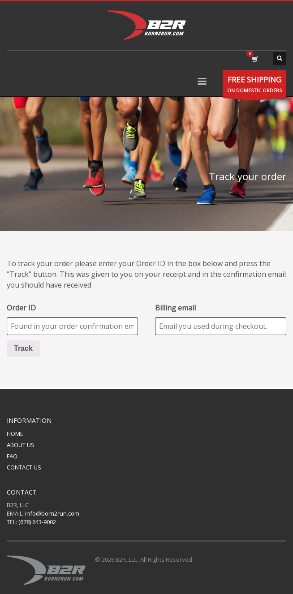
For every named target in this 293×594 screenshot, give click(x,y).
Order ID (21, 308)
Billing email (175, 308)
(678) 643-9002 (37, 522)
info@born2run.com (52, 513)
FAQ (12, 456)
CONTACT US (24, 467)
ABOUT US (20, 445)
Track (23, 348)
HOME (15, 434)
